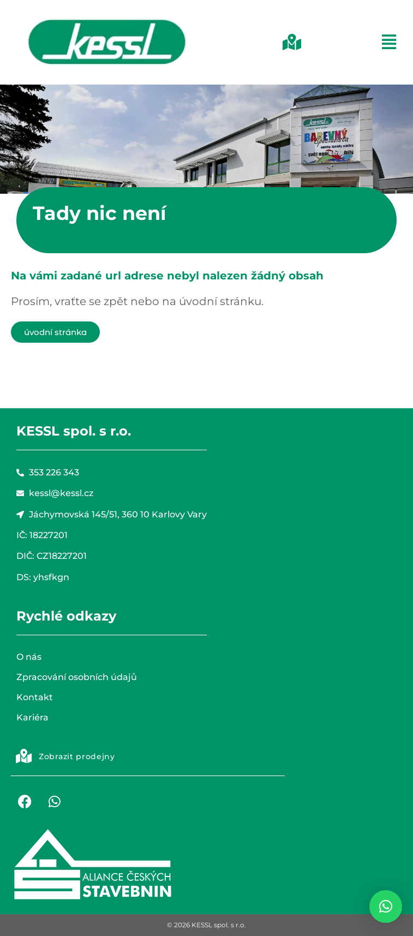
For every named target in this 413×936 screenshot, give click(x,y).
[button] (279, 42)
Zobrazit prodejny (77, 756)
